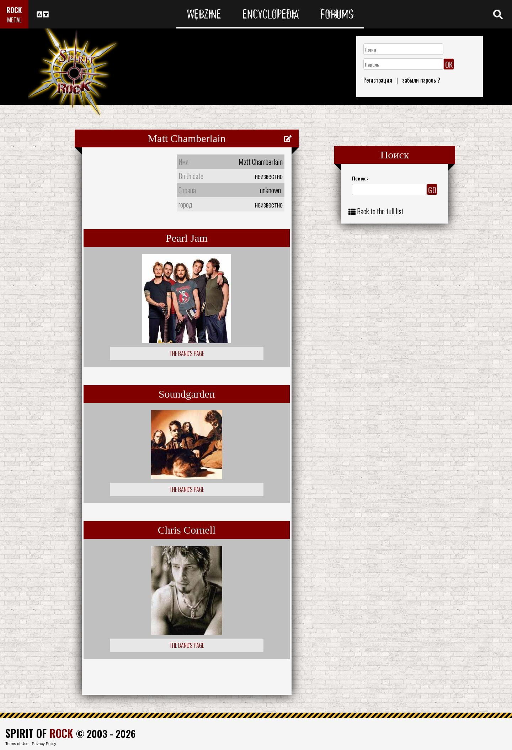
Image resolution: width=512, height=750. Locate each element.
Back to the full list (380, 211)
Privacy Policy (44, 743)
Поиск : (360, 178)
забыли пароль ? (421, 80)
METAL (14, 19)
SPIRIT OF (39, 733)
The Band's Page (186, 353)
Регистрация (377, 80)
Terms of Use (16, 743)
